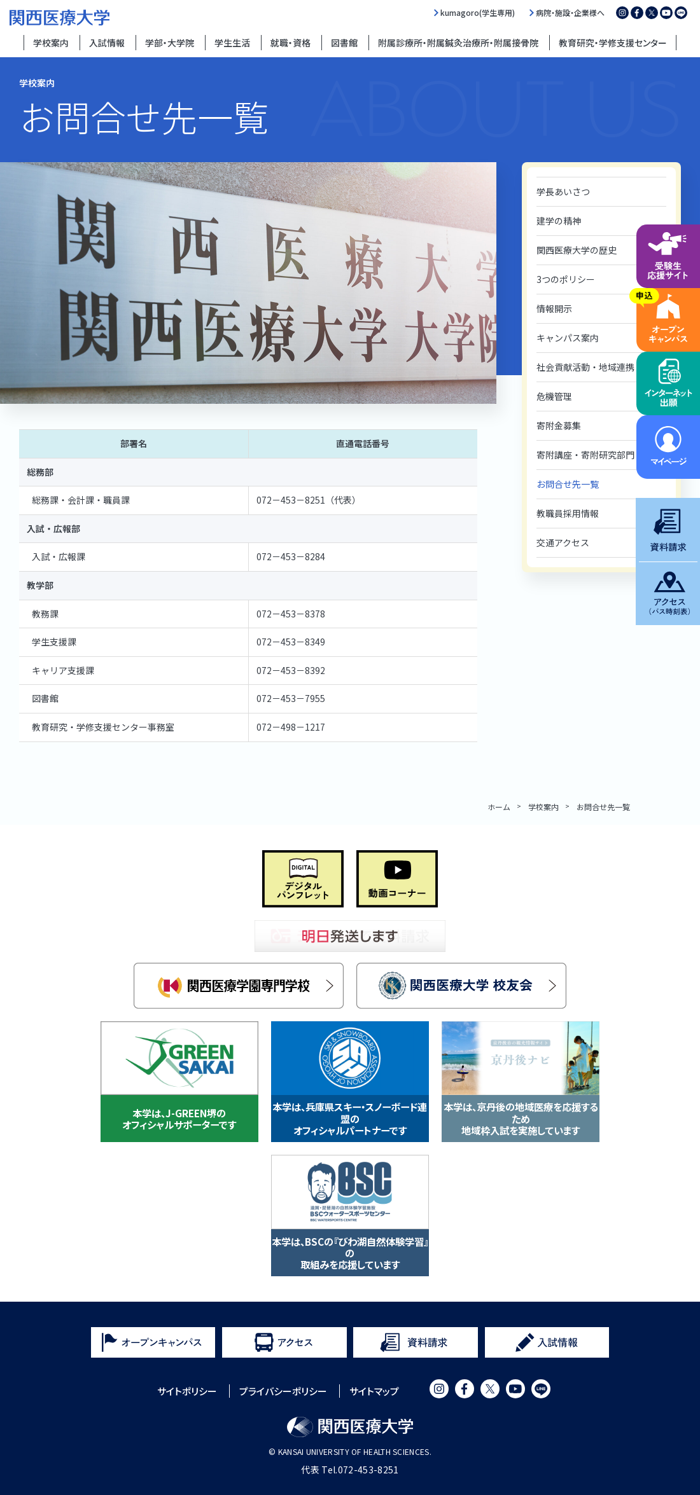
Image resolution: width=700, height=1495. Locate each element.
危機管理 (554, 396)
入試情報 (107, 42)
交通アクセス (562, 542)
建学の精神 (558, 220)
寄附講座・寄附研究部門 (585, 454)
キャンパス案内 (567, 337)
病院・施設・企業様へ (570, 13)
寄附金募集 (558, 425)
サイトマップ (374, 1391)
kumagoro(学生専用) (477, 13)
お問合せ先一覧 (567, 484)
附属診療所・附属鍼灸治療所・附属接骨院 (458, 42)
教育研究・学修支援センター (613, 42)
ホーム (498, 806)
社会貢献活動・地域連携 (585, 367)
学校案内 (51, 42)
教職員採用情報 (567, 513)
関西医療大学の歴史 (576, 250)
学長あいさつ (563, 191)
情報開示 (554, 308)
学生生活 (232, 42)
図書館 (344, 42)
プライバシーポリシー (283, 1391)
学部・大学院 (169, 42)
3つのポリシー (565, 279)
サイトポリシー (187, 1391)
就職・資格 (290, 42)
